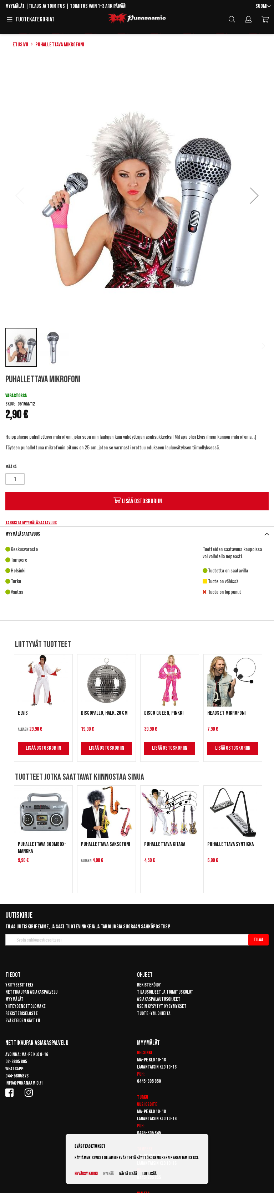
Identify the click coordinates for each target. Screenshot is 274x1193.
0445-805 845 (149, 1133)
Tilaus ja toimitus (47, 6)
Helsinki (144, 1053)
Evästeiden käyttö (22, 1021)
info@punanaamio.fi (23, 1083)
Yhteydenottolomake (25, 1006)
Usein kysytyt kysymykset (162, 1006)
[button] (263, 6)
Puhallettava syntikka (230, 844)
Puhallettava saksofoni (105, 844)
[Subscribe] (258, 939)
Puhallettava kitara (164, 844)
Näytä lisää (128, 1174)
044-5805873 (17, 1076)
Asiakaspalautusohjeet (159, 999)
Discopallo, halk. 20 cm (104, 713)
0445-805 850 (149, 1081)
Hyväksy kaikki (86, 1174)
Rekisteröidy (149, 985)
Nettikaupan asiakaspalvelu (31, 992)
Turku (142, 1097)
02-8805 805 (16, 1062)
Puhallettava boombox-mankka (42, 848)
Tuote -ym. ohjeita (154, 1013)
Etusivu (20, 44)
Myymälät (15, 6)
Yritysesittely (19, 985)
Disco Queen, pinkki (163, 713)
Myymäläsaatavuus (22, 534)
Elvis (23, 713)
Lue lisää (149, 1174)
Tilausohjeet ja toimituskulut (165, 992)
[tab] (137, 534)
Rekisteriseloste (21, 1013)
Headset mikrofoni (226, 713)
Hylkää (108, 1174)
